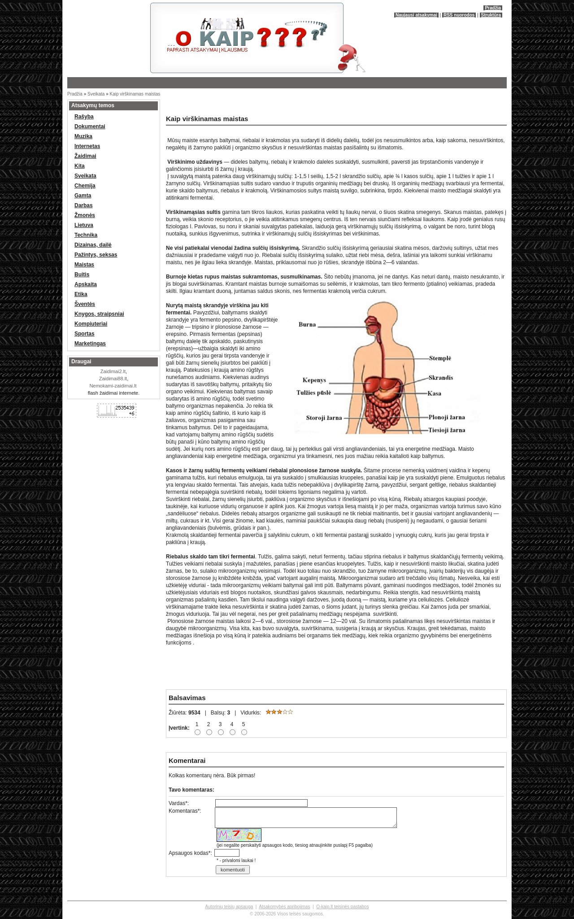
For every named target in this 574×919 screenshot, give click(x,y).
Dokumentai (89, 126)
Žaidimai (85, 156)
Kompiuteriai (90, 324)
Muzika (83, 136)
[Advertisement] (269, 105)
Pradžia (493, 7)
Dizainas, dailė (93, 245)
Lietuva (83, 225)
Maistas (84, 264)
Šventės (84, 304)
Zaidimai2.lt (113, 371)
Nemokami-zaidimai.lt (112, 385)
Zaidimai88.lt (113, 378)
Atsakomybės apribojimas (284, 906)
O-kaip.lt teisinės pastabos (342, 906)
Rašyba (84, 116)
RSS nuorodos (459, 15)
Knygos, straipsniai (99, 314)
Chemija (85, 186)
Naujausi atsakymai (416, 15)
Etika (80, 294)
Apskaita (85, 284)
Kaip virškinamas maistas (135, 93)
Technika (85, 235)
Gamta (82, 195)
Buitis (81, 274)
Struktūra (491, 15)
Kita (79, 166)
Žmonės (84, 215)
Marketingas (90, 343)
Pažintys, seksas (95, 255)
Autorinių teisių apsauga (229, 906)
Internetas (87, 146)
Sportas (84, 334)
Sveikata (95, 93)
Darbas (83, 205)
